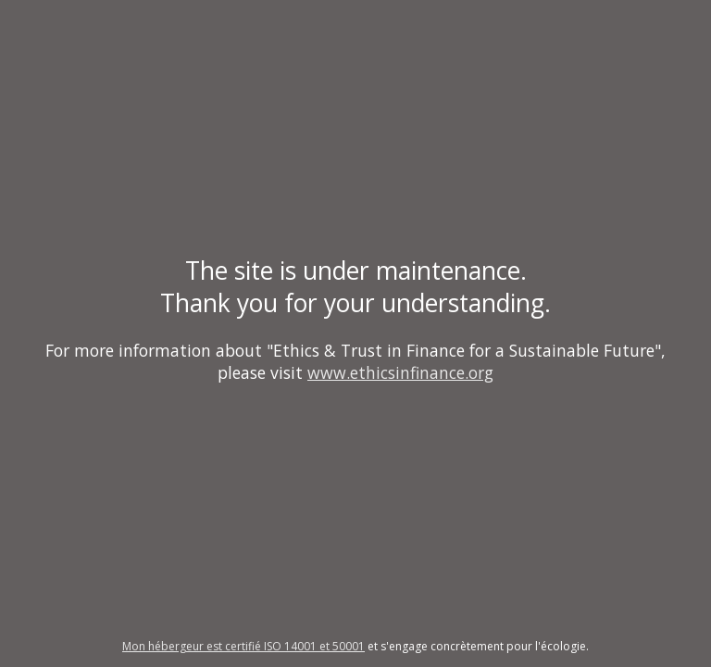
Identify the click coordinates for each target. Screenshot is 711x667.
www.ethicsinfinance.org (400, 372)
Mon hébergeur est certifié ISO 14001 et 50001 (243, 646)
